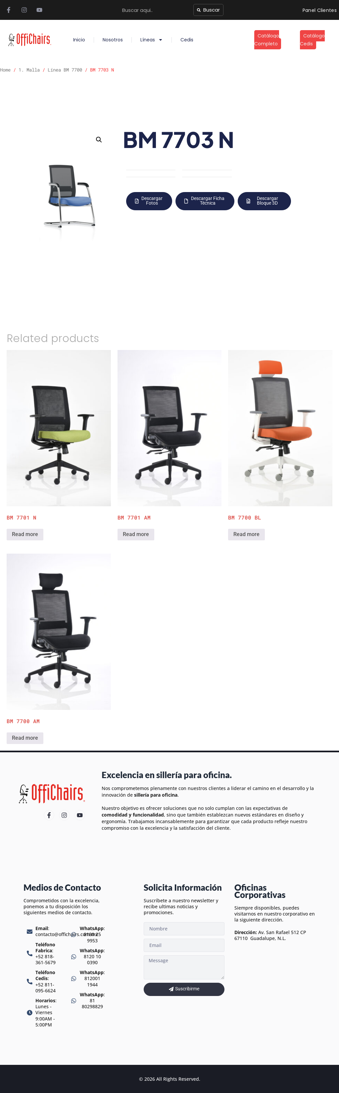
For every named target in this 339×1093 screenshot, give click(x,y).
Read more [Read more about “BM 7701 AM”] (136, 534)
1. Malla (29, 70)
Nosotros (113, 39)
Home (5, 70)
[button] (99, 140)
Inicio (79, 39)
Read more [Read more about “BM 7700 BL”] (246, 534)
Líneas (151, 39)
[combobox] (155, 10)
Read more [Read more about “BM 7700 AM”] (25, 738)
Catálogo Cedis (312, 39)
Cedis (186, 39)
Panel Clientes (320, 10)
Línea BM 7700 (65, 70)
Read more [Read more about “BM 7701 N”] (25, 534)
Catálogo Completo (266, 39)
